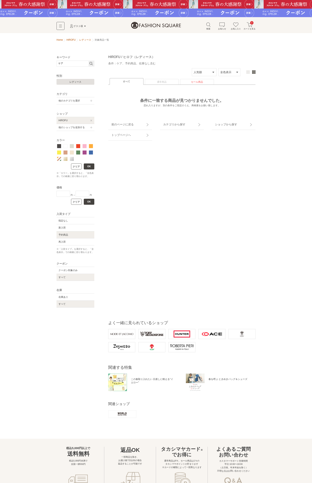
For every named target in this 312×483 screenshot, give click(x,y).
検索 (208, 27)
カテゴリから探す (170, 124)
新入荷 (62, 229)
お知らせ (222, 27)
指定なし (63, 222)
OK (89, 167)
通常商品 (162, 83)
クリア (76, 168)
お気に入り (236, 27)
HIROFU (63, 121)
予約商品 (63, 236)
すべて (126, 83)
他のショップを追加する (71, 129)
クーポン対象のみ (68, 272)
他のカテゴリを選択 (69, 102)
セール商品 (197, 83)
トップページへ (117, 131)
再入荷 (62, 243)
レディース (75, 83)
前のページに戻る (118, 124)
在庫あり (63, 298)
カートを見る (249, 27)
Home (60, 41)
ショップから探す (222, 124)
